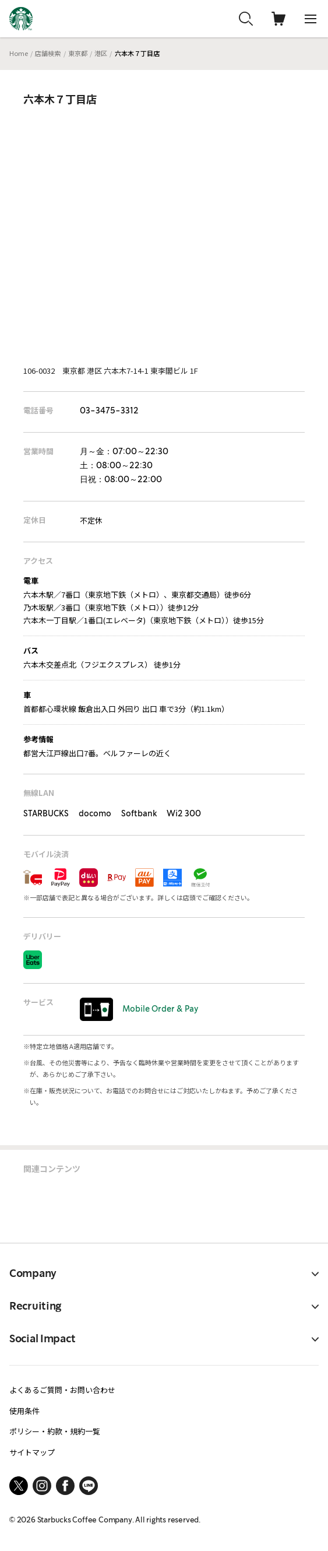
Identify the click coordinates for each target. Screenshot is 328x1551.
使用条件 (24, 1410)
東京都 (77, 53)
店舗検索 (48, 53)
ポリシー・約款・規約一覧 (54, 1431)
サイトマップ (32, 1452)
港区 (100, 53)
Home (18, 53)
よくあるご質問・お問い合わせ (62, 1389)
